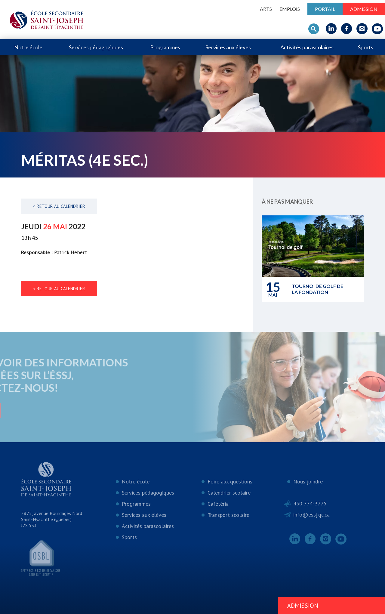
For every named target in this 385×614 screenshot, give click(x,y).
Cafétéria (218, 503)
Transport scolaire (228, 514)
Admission (363, 9)
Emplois (289, 9)
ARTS (266, 9)
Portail (325, 9)
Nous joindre (308, 481)
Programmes (165, 47)
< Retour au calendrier (59, 206)
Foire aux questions (230, 481)
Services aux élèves (228, 47)
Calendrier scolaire (229, 492)
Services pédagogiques (96, 47)
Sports (365, 47)
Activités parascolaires (307, 47)
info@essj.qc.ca (311, 514)
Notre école (28, 47)
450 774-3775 (310, 503)
